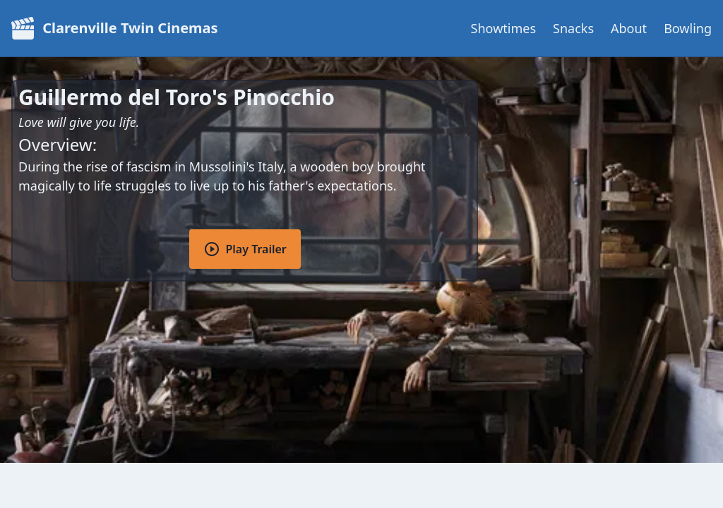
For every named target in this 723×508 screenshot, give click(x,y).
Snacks (573, 28)
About (629, 28)
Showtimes (503, 28)
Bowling (688, 28)
